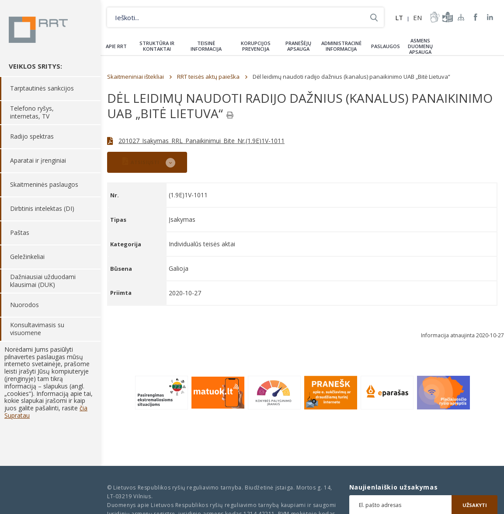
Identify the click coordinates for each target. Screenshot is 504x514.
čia (83, 408)
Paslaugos (385, 46)
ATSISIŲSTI (140, 161)
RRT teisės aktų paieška (208, 76)
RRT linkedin (490, 17)
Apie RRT (116, 46)
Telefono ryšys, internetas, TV (32, 113)
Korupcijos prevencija (256, 46)
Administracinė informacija (341, 46)
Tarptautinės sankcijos (42, 88)
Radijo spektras (32, 137)
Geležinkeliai (27, 257)
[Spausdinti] (230, 115)
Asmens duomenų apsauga (420, 46)
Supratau (17, 415)
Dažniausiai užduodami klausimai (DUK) (43, 281)
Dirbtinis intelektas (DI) (42, 209)
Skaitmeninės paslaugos (44, 185)
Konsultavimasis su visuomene (37, 329)
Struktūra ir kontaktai (156, 46)
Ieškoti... (374, 17)
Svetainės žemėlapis (461, 17)
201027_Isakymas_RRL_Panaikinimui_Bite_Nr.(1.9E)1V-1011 (201, 140)
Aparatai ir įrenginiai (38, 161)
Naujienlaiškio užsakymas (393, 487)
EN (417, 17)
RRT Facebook (475, 17)
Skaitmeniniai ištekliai (135, 76)
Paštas (19, 233)
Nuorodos (24, 305)
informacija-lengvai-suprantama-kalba (446, 17)
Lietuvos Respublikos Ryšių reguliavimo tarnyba (38, 30)
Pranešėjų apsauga (298, 46)
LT (399, 17)
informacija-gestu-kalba (434, 17)
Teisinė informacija (206, 46)
